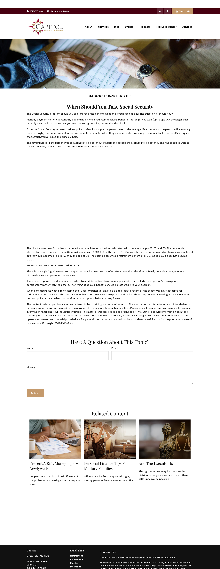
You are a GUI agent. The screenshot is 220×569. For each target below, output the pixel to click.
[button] (88, 18)
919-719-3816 (42, 547)
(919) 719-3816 (35, 3)
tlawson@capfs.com (58, 3)
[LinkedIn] (160, 3)
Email (114, 340)
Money (74, 565)
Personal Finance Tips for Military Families (106, 457)
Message (32, 358)
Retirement (76, 547)
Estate (74, 554)
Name (30, 340)
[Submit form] (35, 385)
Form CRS (110, 544)
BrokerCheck (168, 549)
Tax (72, 561)
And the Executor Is (156, 454)
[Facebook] (167, 3)
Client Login (183, 3)
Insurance (75, 558)
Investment (76, 551)
